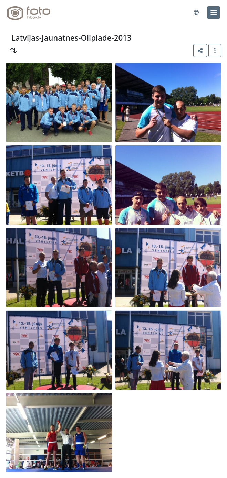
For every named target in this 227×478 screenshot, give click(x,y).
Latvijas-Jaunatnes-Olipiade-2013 (71, 37)
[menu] (213, 12)
